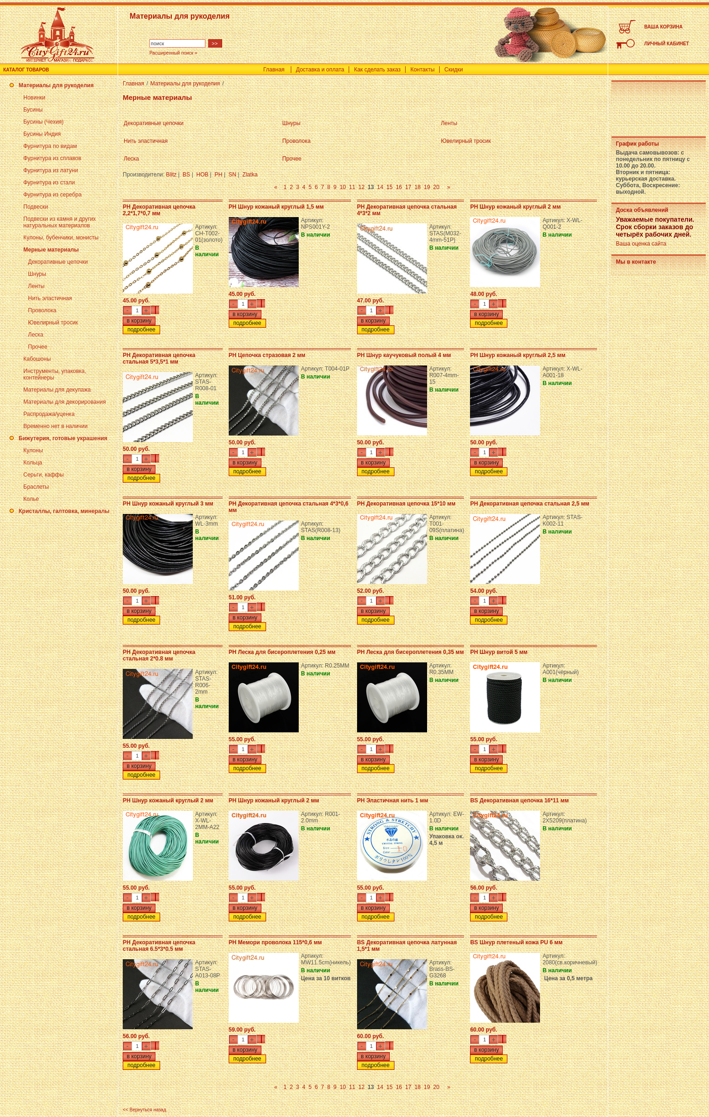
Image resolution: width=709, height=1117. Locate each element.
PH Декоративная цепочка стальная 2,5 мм (529, 503)
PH (219, 174)
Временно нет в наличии (55, 426)
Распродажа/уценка (49, 414)
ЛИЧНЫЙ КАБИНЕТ (666, 43)
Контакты (422, 69)
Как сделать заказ (377, 69)
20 (436, 187)
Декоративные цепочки (58, 262)
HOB (203, 174)
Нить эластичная (50, 298)
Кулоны (33, 450)
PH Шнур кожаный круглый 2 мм (515, 207)
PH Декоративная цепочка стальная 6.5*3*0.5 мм (159, 945)
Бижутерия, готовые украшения (63, 438)
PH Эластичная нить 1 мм (392, 800)
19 (427, 187)
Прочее (37, 347)
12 (361, 187)
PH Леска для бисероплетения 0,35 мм (410, 652)
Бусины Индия (42, 134)
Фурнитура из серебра (52, 194)
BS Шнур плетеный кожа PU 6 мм (516, 942)
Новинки (34, 97)
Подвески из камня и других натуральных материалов (59, 222)
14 (380, 187)
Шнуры (37, 274)
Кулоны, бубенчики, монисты (60, 237)
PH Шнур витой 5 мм (498, 652)
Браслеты (36, 487)
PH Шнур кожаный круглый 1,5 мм (276, 207)
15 (389, 187)
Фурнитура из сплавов (52, 158)
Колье (31, 499)
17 (408, 187)
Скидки (453, 69)
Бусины (32, 109)
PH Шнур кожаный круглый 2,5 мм (517, 355)
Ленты (36, 286)
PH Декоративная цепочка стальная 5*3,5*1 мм (159, 358)
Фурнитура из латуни (50, 170)
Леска (35, 334)
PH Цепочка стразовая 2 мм (267, 355)
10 (343, 187)
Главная (274, 69)
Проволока (42, 310)
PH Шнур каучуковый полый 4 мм (404, 355)
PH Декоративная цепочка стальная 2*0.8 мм (159, 655)
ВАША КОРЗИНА (663, 26)
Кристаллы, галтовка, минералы (64, 511)
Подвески (35, 207)
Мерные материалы (51, 249)
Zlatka (250, 174)
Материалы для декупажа (57, 389)
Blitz (171, 174)
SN (232, 174)
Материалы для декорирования (64, 402)
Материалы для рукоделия (56, 85)
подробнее (141, 329)
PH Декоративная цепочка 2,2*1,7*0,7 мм (159, 210)
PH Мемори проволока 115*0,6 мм (275, 942)
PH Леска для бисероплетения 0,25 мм (282, 652)
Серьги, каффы (43, 474)
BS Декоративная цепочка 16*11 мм (519, 800)
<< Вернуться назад (144, 1109)
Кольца (32, 462)
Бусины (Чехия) (43, 122)
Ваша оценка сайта (641, 243)
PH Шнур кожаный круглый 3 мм (168, 503)
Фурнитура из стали (49, 182)
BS (186, 174)
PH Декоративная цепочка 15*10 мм (406, 503)
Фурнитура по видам (50, 146)
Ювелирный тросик (53, 322)
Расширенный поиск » (173, 53)
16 (399, 187)
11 (352, 187)
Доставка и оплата (320, 69)
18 (417, 187)
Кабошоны (37, 359)
